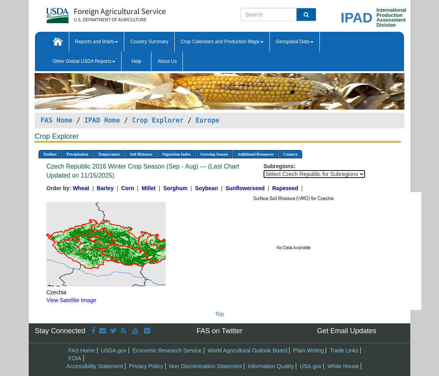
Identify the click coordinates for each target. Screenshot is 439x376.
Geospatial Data (295, 41)
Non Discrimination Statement (205, 366)
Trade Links (344, 350)
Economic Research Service (167, 350)
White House (343, 366)
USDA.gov (113, 350)
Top (219, 314)
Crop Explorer (157, 120)
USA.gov (310, 366)
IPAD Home (102, 120)
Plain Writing (308, 350)
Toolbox (50, 154)
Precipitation (77, 154)
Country (290, 154)
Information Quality (271, 366)
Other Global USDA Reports (84, 61)
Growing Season (214, 154)
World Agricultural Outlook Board (247, 350)
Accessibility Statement (94, 366)
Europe (208, 120)
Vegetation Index (176, 154)
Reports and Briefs (96, 41)
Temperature (109, 154)
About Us (167, 61)
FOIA (74, 358)
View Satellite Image (71, 300)
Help (136, 61)
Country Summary (149, 41)
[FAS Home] (86, 13)
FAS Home (56, 120)
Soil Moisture (141, 154)
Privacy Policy (146, 366)
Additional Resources (255, 154)
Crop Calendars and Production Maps (222, 41)
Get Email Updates (346, 331)
